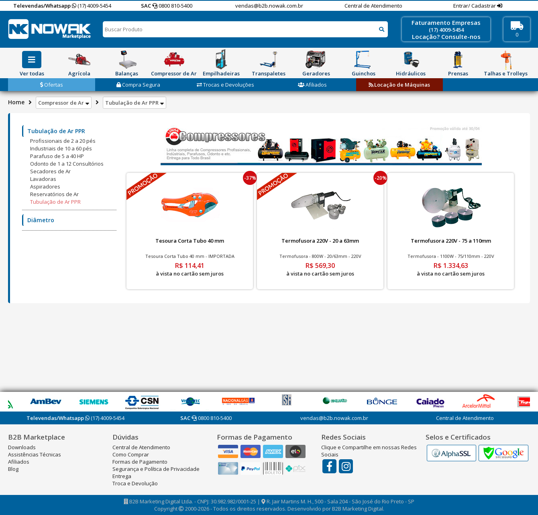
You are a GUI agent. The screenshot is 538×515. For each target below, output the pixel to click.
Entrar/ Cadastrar (475, 5)
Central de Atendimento (373, 5)
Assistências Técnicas (34, 454)
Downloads (22, 447)
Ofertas (51, 84)
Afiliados (312, 84)
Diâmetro (40, 220)
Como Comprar (130, 454)
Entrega (121, 476)
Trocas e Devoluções (225, 84)
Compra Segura (138, 84)
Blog (13, 468)
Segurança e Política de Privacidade (156, 468)
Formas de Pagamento (139, 461)
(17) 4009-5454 (91, 5)
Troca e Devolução (135, 483)
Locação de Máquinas (399, 84)
